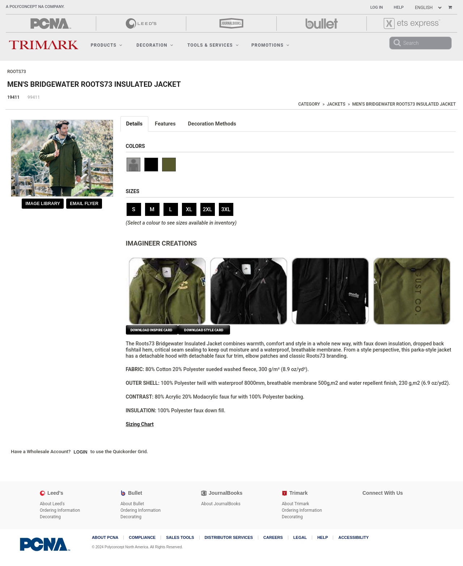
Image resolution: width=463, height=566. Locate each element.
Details (134, 123)
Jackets (336, 104)
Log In (376, 7)
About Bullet (132, 503)
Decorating (50, 516)
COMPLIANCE (142, 538)
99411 (33, 97)
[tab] (134, 124)
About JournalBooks (221, 503)
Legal (300, 538)
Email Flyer (84, 203)
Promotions (270, 45)
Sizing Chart (140, 424)
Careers (273, 538)
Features (165, 123)
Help (399, 7)
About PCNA (105, 538)
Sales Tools (180, 538)
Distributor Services (229, 538)
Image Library (42, 203)
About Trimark (295, 503)
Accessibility (353, 538)
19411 (13, 97)
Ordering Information (60, 510)
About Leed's (52, 503)
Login (81, 452)
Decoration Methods (212, 123)
